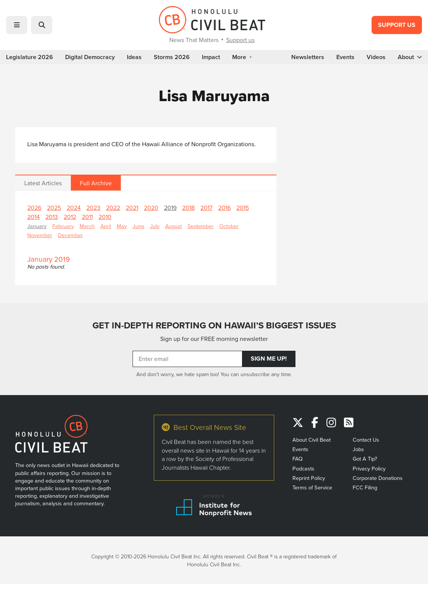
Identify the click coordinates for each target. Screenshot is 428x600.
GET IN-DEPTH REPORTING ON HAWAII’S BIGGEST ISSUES (214, 325)
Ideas (134, 57)
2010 (104, 216)
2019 (170, 207)
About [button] (410, 57)
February (63, 226)
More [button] (242, 57)
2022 (113, 207)
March (87, 226)
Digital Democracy (90, 57)
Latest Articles (43, 183)
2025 (54, 207)
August (173, 226)
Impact (211, 57)
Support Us (397, 24)
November (39, 235)
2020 (151, 207)
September (200, 226)
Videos (376, 57)
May (122, 226)
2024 (74, 207)
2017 (206, 207)
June (138, 226)
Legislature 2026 (29, 57)
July (154, 226)
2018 (188, 207)
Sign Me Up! (269, 358)
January (37, 226)
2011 (87, 216)
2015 (242, 207)
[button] (16, 25)
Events (345, 57)
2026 (34, 207)
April (105, 226)
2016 (224, 207)
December (70, 235)
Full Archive (96, 183)
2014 (33, 216)
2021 (132, 207)
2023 (93, 207)
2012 (70, 216)
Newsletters (307, 57)
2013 (51, 216)
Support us (240, 40)
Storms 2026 (172, 57)
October (229, 226)
